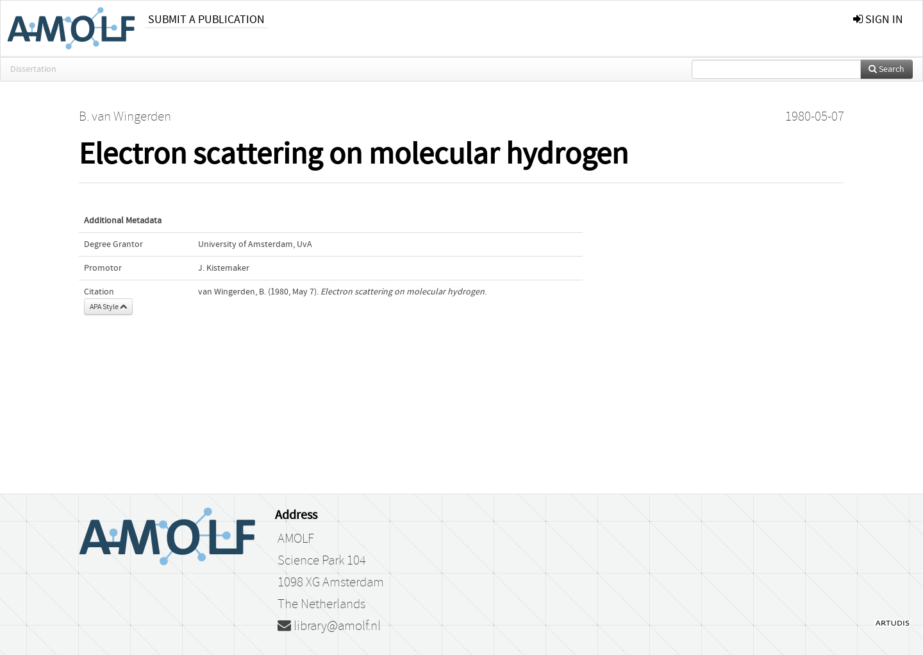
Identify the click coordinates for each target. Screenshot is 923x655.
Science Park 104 (322, 560)
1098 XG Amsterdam (331, 582)
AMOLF (296, 539)
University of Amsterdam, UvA (255, 244)
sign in (878, 19)
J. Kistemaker (223, 268)
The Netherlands (321, 604)
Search (886, 69)
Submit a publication (206, 19)
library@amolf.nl (329, 626)
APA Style (108, 306)
